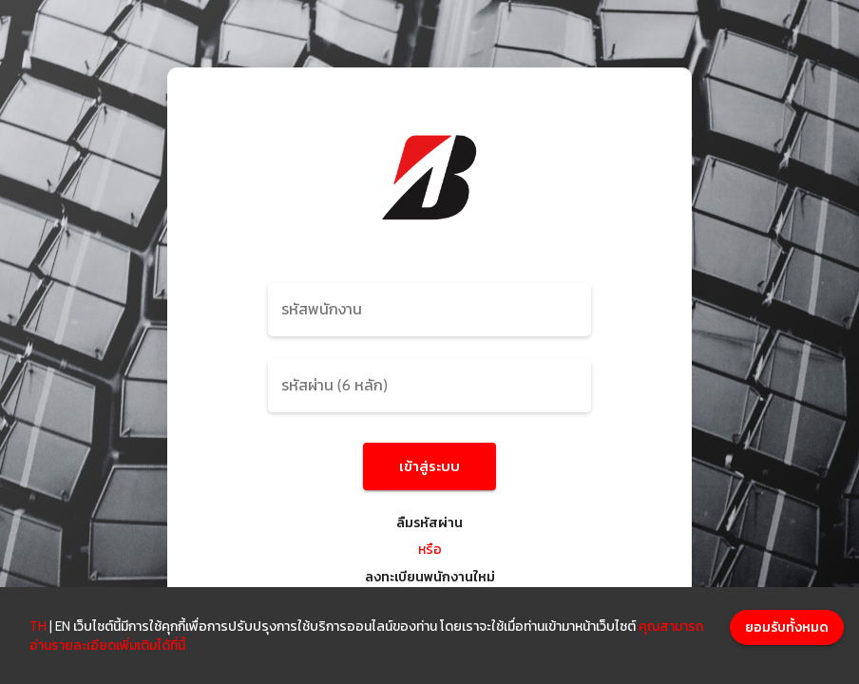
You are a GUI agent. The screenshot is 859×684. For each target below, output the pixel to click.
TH (38, 626)
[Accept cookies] (787, 627)
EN (62, 626)
